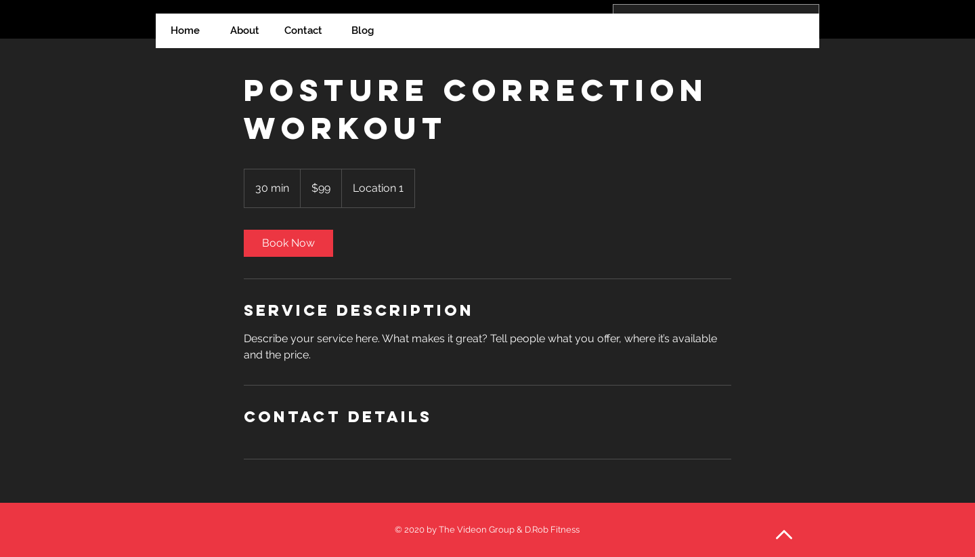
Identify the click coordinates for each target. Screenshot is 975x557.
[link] (288, 243)
